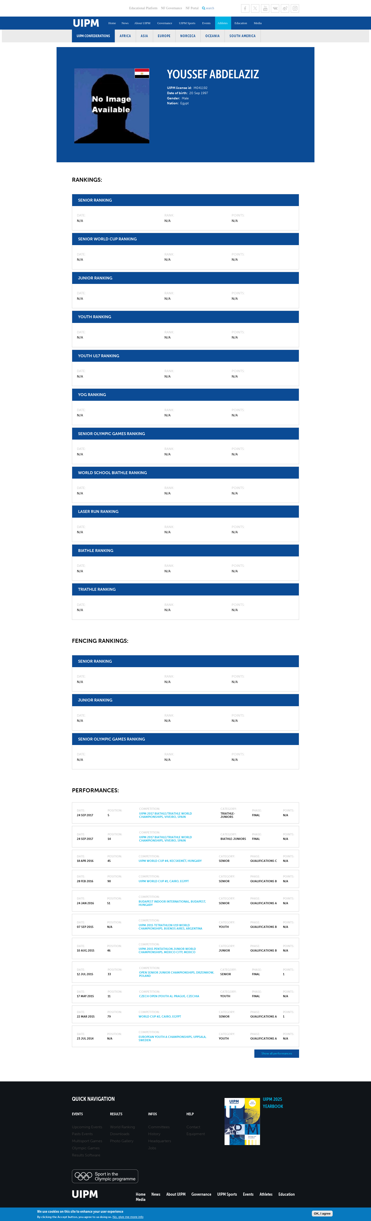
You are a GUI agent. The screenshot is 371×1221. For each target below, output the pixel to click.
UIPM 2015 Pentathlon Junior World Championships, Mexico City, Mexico (167, 950)
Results (116, 1114)
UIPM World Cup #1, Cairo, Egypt (164, 881)
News (125, 23)
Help (190, 1114)
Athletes (222, 23)
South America (243, 36)
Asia (144, 36)
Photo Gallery (121, 1141)
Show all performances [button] (276, 1053)
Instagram (295, 8)
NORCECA (188, 36)
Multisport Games (87, 1141)
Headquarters (159, 1141)
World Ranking (122, 1127)
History (154, 1134)
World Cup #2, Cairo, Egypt (160, 1016)
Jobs (152, 1148)
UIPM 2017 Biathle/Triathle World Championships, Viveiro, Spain (165, 815)
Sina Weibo (285, 8)
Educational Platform (143, 8)
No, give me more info (128, 1217)
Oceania (212, 36)
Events (206, 23)
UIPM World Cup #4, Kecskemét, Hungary (170, 861)
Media (258, 23)
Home (112, 23)
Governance (164, 23)
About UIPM (142, 23)
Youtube (265, 8)
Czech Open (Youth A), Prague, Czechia (169, 996)
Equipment (195, 1134)
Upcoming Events (87, 1127)
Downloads (119, 1134)
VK (275, 8)
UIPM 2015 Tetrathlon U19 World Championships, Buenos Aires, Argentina (170, 927)
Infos (152, 1114)
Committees (159, 1127)
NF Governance (171, 8)
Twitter (255, 8)
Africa (125, 36)
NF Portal (192, 8)
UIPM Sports (187, 23)
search (210, 8)
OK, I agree (322, 1213)
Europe (164, 36)
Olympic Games (86, 1148)
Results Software (86, 1155)
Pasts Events (82, 1134)
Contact (193, 1127)
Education (240, 23)
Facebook (245, 8)
